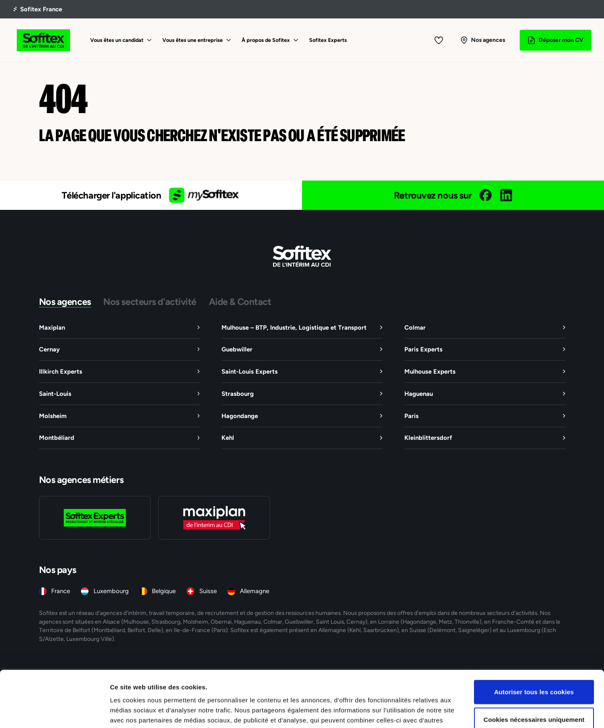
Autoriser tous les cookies (534, 639)
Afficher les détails (462, 711)
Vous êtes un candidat (116, 40)
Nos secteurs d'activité (149, 301)
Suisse (208, 590)
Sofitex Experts (328, 40)
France (60, 590)
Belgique (164, 590)
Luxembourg (111, 590)
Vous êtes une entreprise (192, 40)
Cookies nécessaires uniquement (534, 666)
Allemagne (254, 590)
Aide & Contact (240, 301)
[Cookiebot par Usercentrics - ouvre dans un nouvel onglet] (54, 711)
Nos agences (65, 301)
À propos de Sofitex (266, 40)
